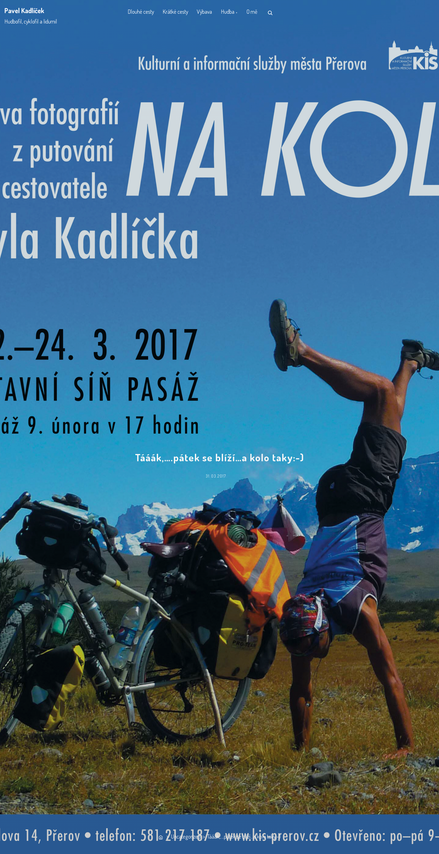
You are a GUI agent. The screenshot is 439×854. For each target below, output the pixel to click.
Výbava (210, 12)
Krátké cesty (179, 12)
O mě (262, 12)
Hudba (236, 12)
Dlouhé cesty (142, 12)
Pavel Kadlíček (24, 10)
